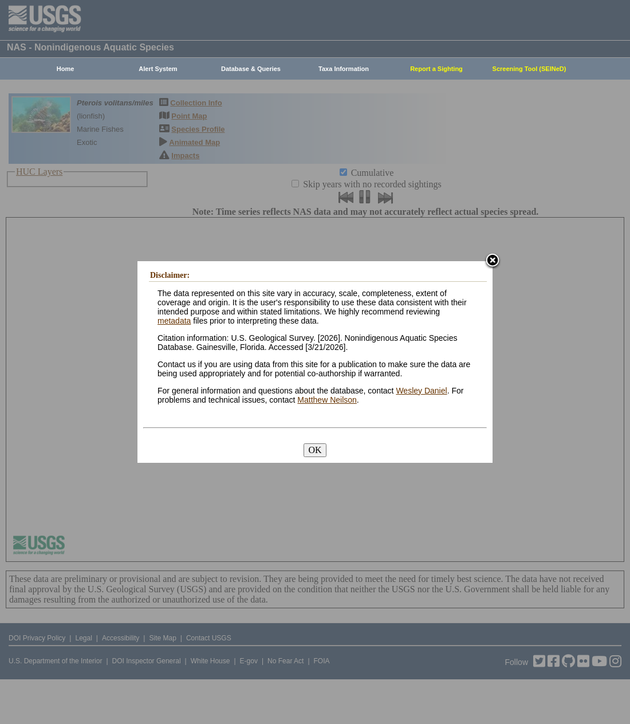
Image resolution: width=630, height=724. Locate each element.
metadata (174, 320)
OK (314, 450)
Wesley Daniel (421, 390)
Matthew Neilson (327, 399)
